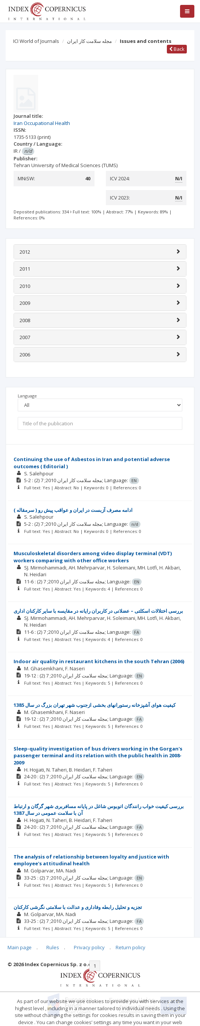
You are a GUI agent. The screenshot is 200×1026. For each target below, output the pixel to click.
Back (177, 49)
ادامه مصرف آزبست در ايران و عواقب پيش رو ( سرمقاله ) (73, 510)
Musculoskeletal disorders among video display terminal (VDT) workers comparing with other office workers (93, 557)
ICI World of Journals (36, 41)
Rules (52, 947)
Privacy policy (89, 947)
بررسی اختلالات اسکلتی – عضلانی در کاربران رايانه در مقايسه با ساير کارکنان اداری (98, 610)
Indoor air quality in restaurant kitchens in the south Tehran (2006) (99, 661)
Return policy (130, 947)
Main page (20, 947)
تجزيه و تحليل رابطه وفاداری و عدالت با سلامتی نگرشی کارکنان (78, 907)
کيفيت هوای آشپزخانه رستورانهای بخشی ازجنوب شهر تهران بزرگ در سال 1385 (95, 705)
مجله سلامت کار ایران (89, 41)
